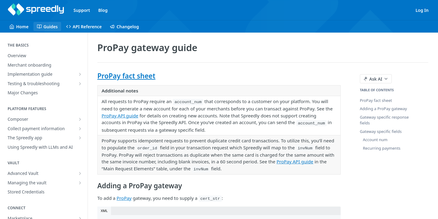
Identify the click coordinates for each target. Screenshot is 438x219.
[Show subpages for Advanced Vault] (80, 173)
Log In (422, 10)
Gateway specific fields (380, 131)
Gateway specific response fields (384, 120)
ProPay (123, 198)
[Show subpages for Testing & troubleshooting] (80, 83)
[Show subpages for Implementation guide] (80, 74)
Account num (375, 139)
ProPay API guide (120, 116)
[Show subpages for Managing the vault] (80, 182)
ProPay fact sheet (126, 76)
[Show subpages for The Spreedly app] (80, 137)
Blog (103, 10)
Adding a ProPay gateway (383, 108)
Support (82, 10)
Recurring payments (382, 148)
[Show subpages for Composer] (80, 119)
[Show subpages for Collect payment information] (80, 128)
